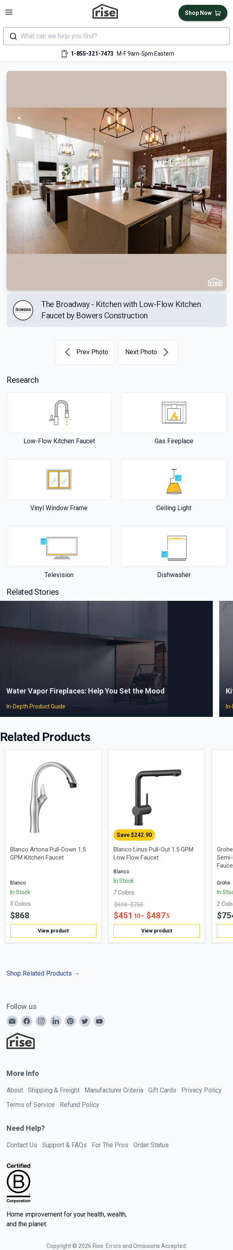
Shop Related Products (43, 973)
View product (53, 931)
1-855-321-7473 (92, 53)
